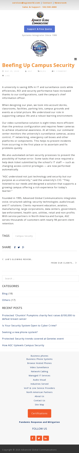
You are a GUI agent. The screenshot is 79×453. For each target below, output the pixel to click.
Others (6, 300)
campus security (24, 236)
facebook (32, 438)
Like (6, 76)
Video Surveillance (39, 367)
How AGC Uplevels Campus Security (23, 345)
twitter (39, 438)
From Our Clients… (62, 263)
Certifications (39, 413)
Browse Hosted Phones (39, 363)
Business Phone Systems (39, 359)
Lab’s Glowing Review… (18, 259)
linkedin (46, 438)
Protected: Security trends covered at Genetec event (33, 338)
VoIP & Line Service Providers (39, 388)
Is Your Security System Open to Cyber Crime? (29, 325)
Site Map (39, 404)
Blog (43, 71)
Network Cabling (39, 371)
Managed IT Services (39, 375)
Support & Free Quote (39, 29)
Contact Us (39, 400)
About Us (39, 396)
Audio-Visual (39, 379)
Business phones (39, 355)
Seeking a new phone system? (20, 332)
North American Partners (39, 392)
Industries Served (39, 384)
